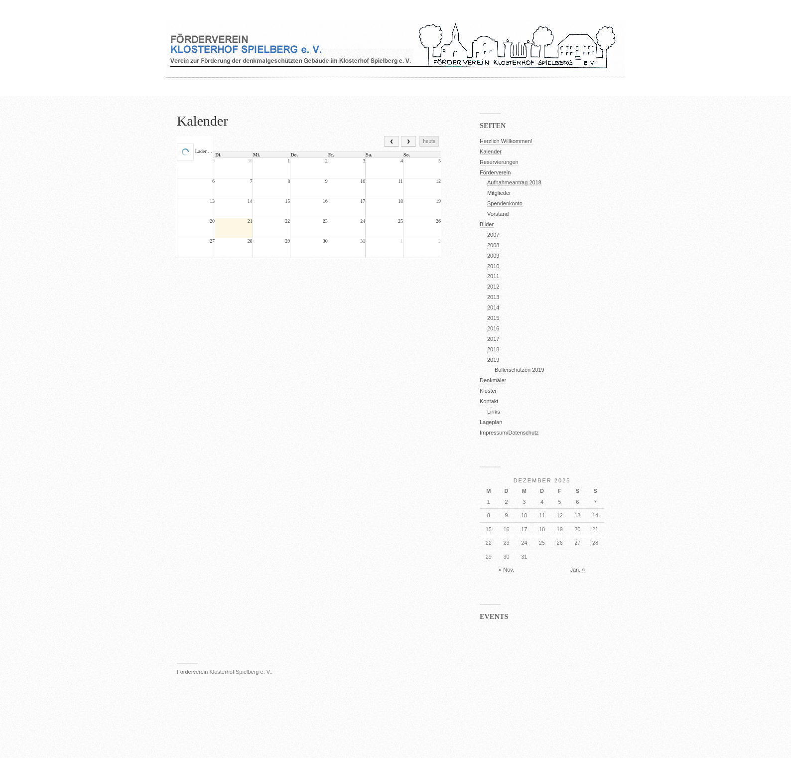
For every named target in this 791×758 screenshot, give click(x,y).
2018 (493, 349)
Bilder (487, 224)
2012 (493, 287)
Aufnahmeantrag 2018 (514, 182)
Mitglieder (499, 193)
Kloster (488, 391)
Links (493, 412)
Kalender (202, 121)
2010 (493, 266)
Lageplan (491, 422)
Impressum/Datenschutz (509, 433)
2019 (493, 360)
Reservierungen (499, 162)
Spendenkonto (505, 203)
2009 (493, 256)
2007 (493, 235)
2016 (493, 328)
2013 (493, 297)
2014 (493, 307)
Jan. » (577, 570)
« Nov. (506, 570)
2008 (493, 245)
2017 (493, 339)
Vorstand (498, 214)
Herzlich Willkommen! (506, 141)
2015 (493, 318)
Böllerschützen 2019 (519, 370)
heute (429, 141)
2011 (493, 276)
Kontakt (489, 401)
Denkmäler (493, 380)
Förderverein (495, 172)
